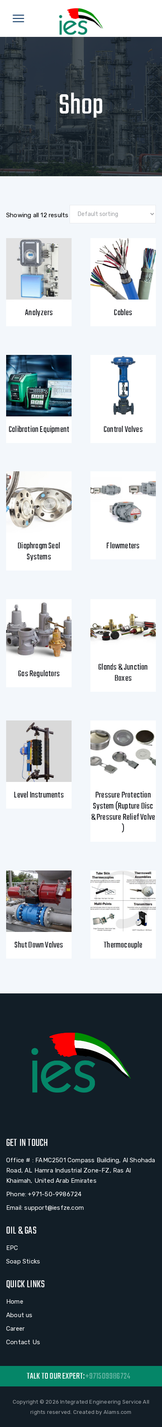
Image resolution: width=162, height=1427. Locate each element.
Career (15, 1328)
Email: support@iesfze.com (45, 1207)
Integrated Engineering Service (101, 1402)
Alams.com (118, 1412)
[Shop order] (113, 214)
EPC (12, 1248)
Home (14, 1301)
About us (19, 1315)
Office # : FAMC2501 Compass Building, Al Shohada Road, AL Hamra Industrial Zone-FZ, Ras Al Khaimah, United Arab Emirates (80, 1170)
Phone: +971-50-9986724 (43, 1194)
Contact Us (23, 1342)
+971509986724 (107, 1376)
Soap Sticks (23, 1261)
